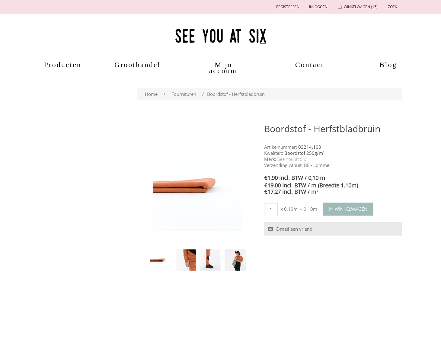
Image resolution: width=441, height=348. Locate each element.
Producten (59, 65)
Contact (309, 65)
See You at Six (291, 159)
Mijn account (223, 68)
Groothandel (137, 65)
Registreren (287, 6)
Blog (388, 65)
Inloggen (318, 6)
